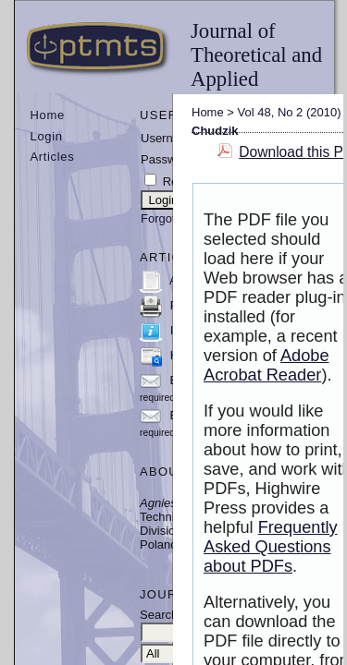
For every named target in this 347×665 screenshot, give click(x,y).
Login (47, 136)
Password (167, 159)
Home (48, 115)
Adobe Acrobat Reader (266, 365)
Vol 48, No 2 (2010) (289, 112)
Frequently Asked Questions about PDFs (271, 546)
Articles (53, 156)
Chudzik (215, 131)
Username (168, 138)
